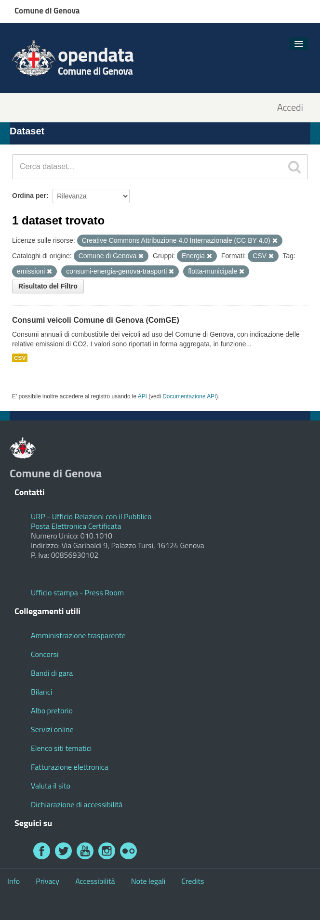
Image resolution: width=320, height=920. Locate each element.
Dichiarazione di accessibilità (76, 804)
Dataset (27, 131)
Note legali (148, 881)
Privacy (47, 881)
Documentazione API (189, 396)
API (142, 396)
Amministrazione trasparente (78, 635)
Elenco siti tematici (61, 748)
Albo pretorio (52, 710)
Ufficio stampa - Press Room (77, 592)
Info (13, 881)
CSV (20, 358)
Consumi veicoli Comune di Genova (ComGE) (95, 320)
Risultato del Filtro (48, 286)
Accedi (290, 108)
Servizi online (52, 729)
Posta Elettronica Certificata (76, 526)
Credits (192, 881)
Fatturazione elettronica (69, 767)
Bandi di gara (52, 673)
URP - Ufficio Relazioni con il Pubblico (91, 516)
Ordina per (29, 195)
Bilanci (41, 691)
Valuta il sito (50, 785)
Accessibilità (95, 881)
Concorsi (44, 654)
